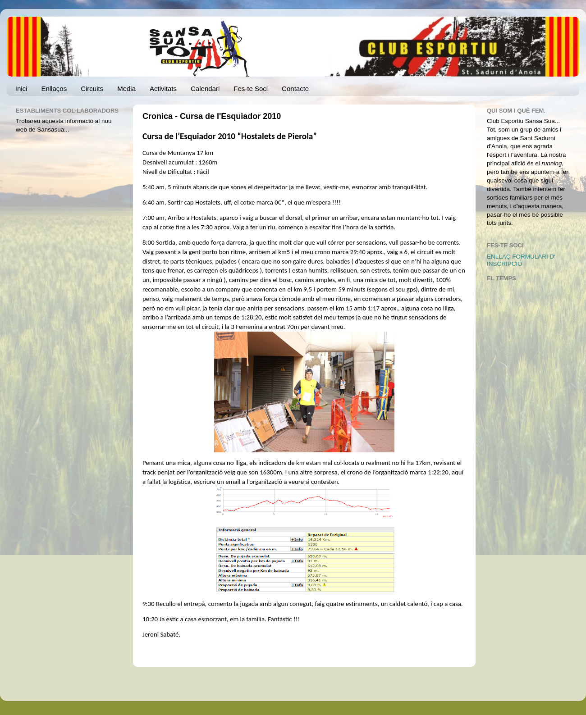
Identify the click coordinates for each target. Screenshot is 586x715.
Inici (21, 88)
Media (126, 88)
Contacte (295, 88)
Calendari (205, 88)
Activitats (163, 88)
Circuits (92, 88)
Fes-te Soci (250, 88)
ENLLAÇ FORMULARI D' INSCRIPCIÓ (521, 260)
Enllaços (54, 88)
